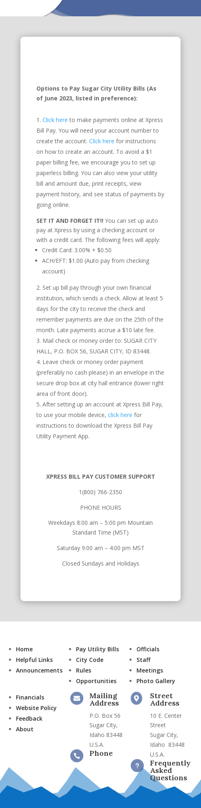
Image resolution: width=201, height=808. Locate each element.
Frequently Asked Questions (170, 770)
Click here (55, 120)
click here (121, 415)
